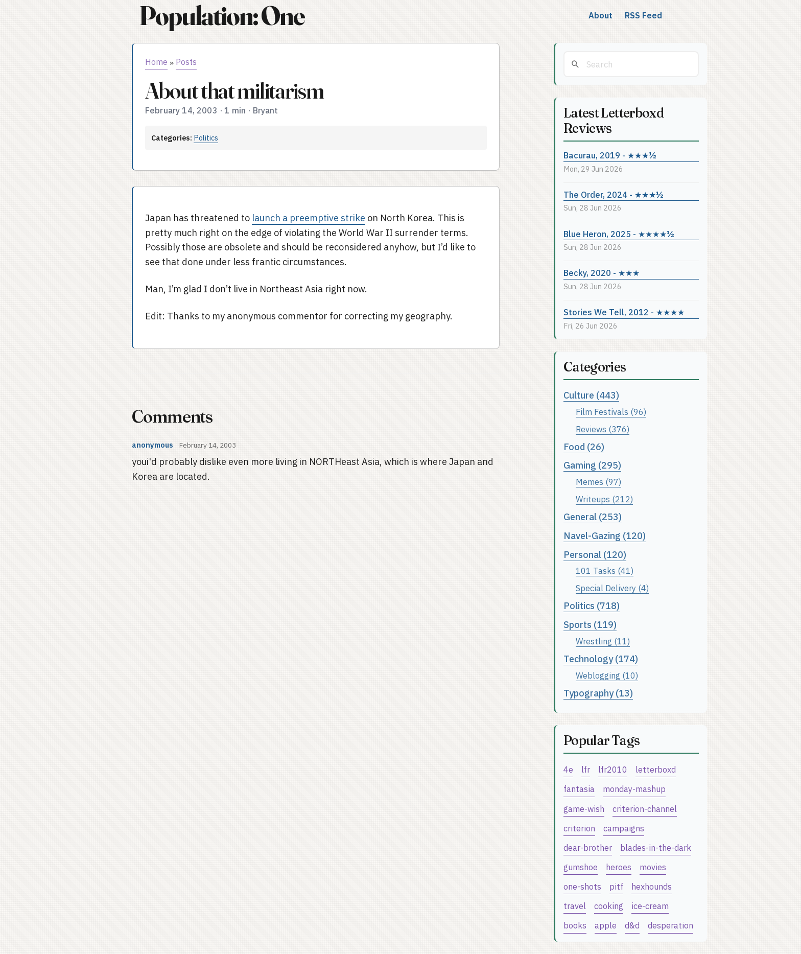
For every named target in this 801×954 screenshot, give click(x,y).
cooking (608, 905)
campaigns (623, 828)
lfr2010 (612, 769)
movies (653, 867)
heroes (618, 867)
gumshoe (580, 867)
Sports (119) (590, 625)
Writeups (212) (604, 499)
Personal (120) (594, 555)
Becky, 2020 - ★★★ (601, 272)
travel (574, 905)
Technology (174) (600, 659)
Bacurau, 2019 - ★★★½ (609, 155)
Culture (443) (591, 395)
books (574, 925)
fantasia (579, 788)
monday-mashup (634, 788)
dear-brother (587, 847)
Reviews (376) (602, 429)
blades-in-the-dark (655, 847)
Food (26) (583, 447)
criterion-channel (644, 808)
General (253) (592, 517)
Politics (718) (591, 606)
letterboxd (655, 769)
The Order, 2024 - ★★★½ (613, 194)
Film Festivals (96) (611, 411)
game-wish (583, 808)
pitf (616, 886)
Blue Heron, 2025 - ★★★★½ (618, 233)
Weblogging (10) (607, 675)
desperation (670, 925)
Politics (206, 138)
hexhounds (651, 886)
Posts (186, 62)
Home (156, 62)
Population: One (221, 16)
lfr (585, 769)
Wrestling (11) (603, 641)
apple (606, 925)
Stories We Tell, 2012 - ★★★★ (624, 312)
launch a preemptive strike (308, 218)
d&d (632, 925)
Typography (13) (598, 693)
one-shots (582, 886)
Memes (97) (598, 481)
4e (568, 769)
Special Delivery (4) (612, 588)
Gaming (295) (592, 465)
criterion (579, 828)
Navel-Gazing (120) (604, 536)
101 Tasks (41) (604, 570)
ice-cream (650, 905)
